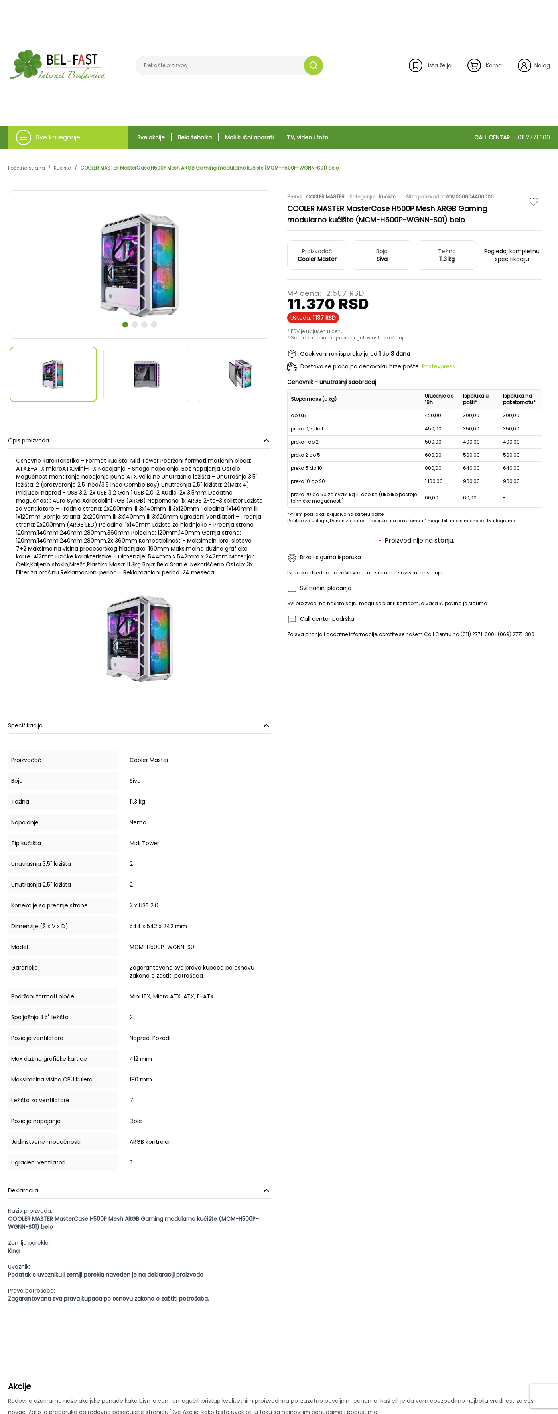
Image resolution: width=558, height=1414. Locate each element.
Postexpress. (439, 366)
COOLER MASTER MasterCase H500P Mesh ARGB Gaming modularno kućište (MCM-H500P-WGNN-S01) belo (209, 168)
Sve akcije (151, 137)
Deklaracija (139, 1190)
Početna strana (26, 168)
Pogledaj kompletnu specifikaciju (512, 255)
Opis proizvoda (139, 440)
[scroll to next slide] (125, 324)
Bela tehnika (195, 137)
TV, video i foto (307, 137)
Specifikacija (139, 725)
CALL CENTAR (512, 137)
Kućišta (62, 168)
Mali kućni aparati (249, 137)
